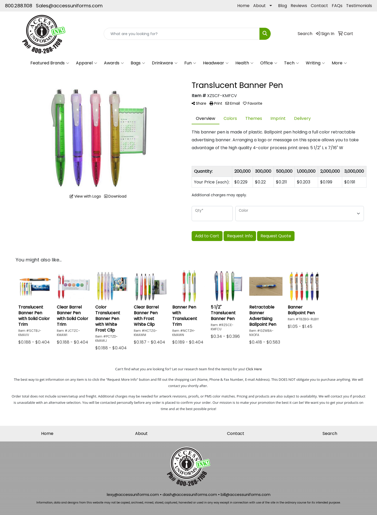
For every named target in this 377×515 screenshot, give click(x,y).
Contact (319, 6)
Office (268, 63)
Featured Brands (49, 63)
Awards (114, 63)
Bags (138, 63)
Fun (190, 63)
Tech (291, 63)
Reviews (299, 6)
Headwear (216, 63)
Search (330, 433)
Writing (315, 63)
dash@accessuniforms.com (190, 494)
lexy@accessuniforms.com (133, 494)
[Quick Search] (182, 34)
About (259, 6)
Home (243, 6)
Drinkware (165, 63)
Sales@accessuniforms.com (69, 5)
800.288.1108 (18, 5)
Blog (282, 6)
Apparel (86, 63)
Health (244, 63)
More (339, 63)
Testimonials (359, 6)
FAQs (337, 6)
